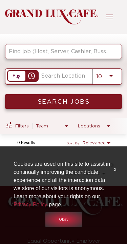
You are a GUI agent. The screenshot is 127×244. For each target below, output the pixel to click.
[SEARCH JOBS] (63, 101)
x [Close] (115, 169)
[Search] (63, 101)
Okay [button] (63, 219)
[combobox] (60, 51)
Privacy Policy (30, 204)
